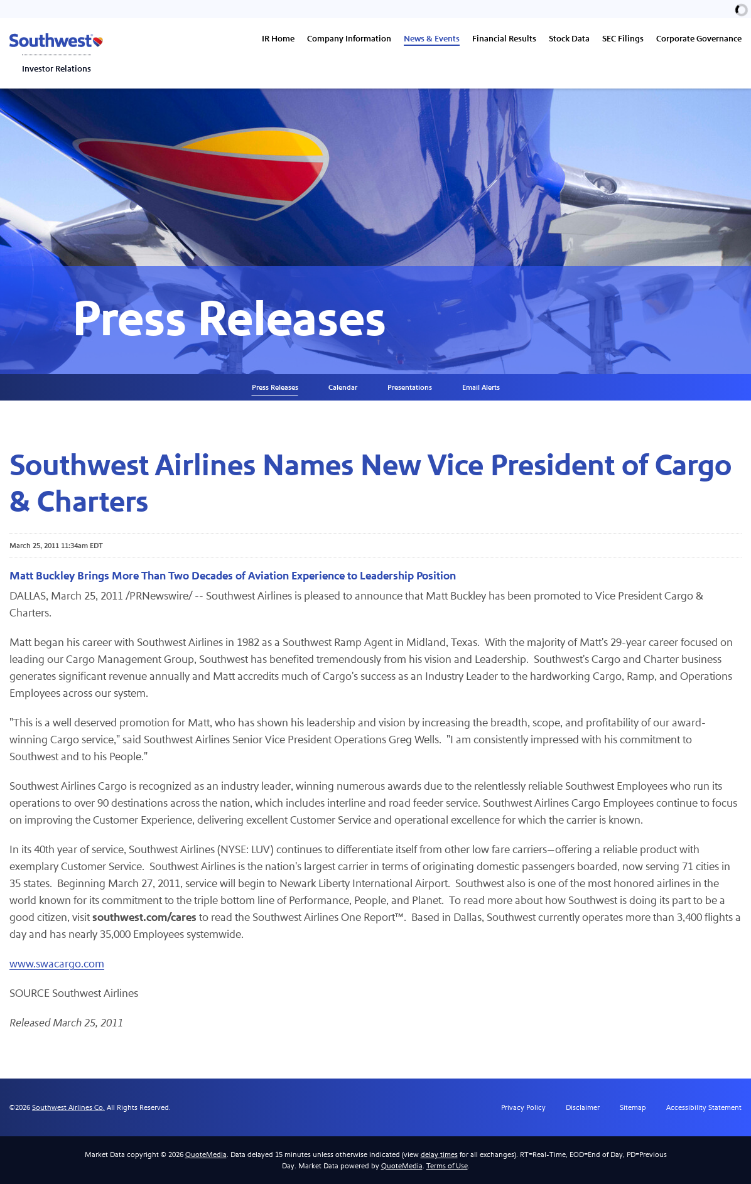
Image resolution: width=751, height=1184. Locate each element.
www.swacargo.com (56, 964)
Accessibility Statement (704, 1107)
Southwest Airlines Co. (68, 1107)
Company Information (349, 39)
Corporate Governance (699, 39)
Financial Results (504, 39)
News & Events (432, 39)
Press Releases (275, 387)
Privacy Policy (523, 1107)
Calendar (342, 387)
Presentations (409, 387)
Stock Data (569, 39)
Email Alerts (481, 387)
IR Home (278, 39)
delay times (439, 1154)
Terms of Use (447, 1165)
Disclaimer (583, 1107)
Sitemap (633, 1107)
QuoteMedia (206, 1154)
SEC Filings (623, 39)
